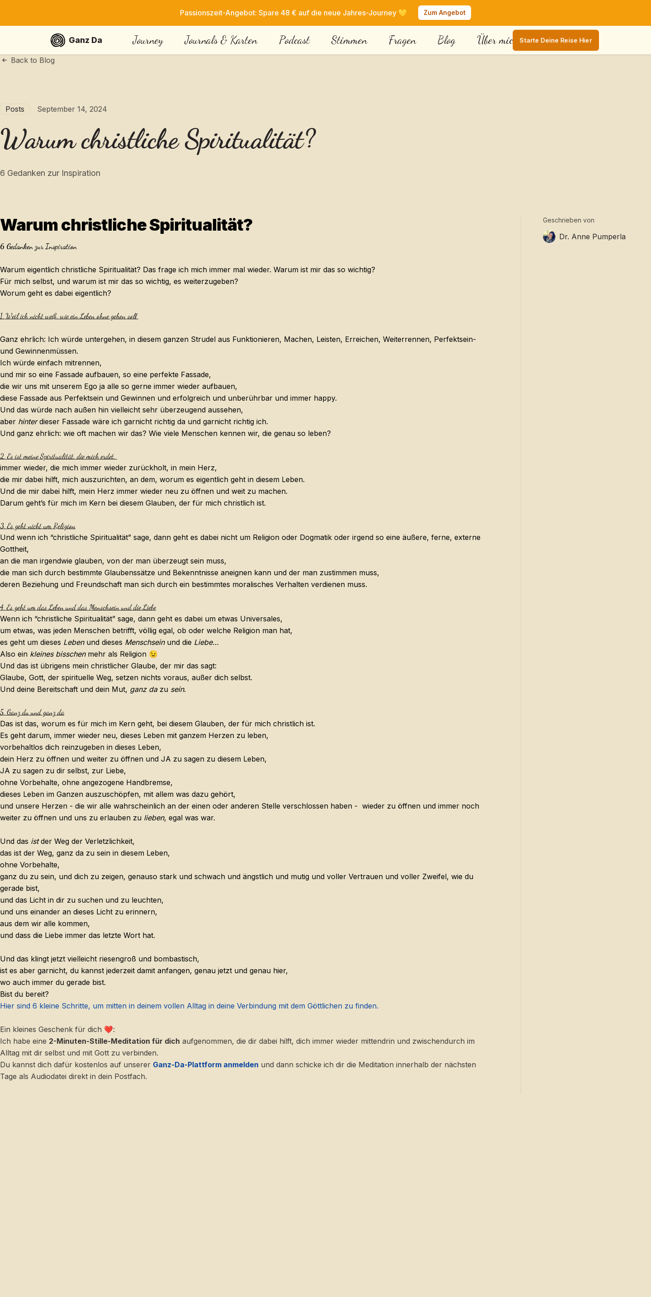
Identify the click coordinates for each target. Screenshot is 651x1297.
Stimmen (349, 40)
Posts (14, 109)
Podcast (294, 40)
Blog (446, 40)
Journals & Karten (221, 40)
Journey (148, 40)
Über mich (498, 40)
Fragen (402, 40)
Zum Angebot (445, 12)
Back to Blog (27, 60)
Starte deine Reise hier (556, 40)
